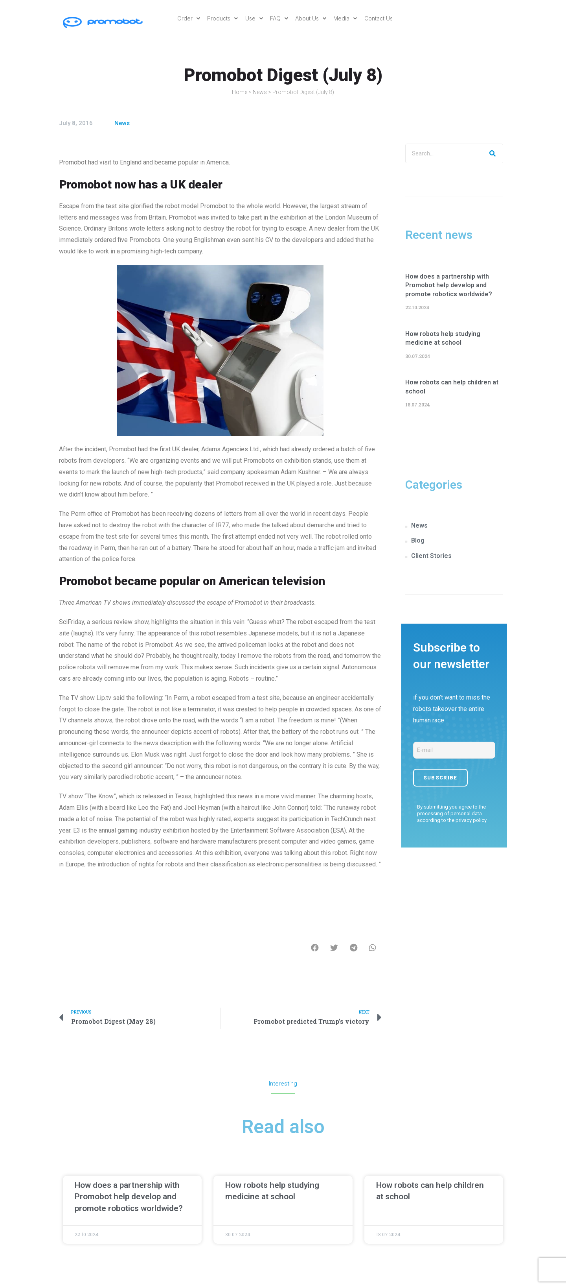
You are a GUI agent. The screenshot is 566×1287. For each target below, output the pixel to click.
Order (186, 18)
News (260, 92)
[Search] (493, 153)
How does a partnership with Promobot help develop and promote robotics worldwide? (448, 285)
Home (239, 92)
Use (253, 18)
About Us (311, 18)
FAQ (279, 18)
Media (346, 18)
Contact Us (380, 18)
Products (221, 18)
